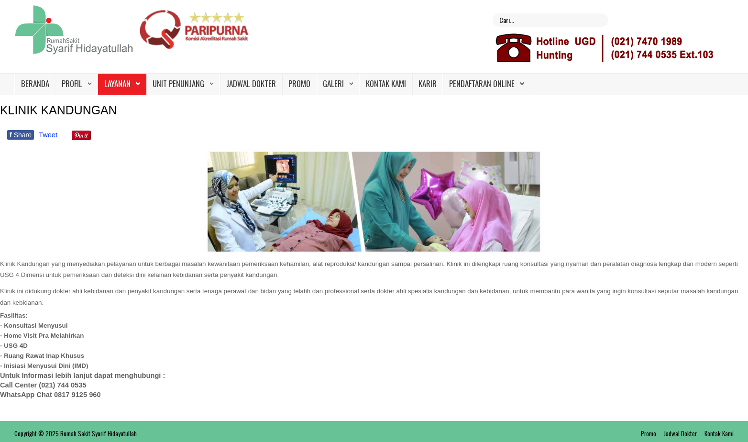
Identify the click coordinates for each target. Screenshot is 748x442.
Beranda (35, 83)
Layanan (117, 83)
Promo (299, 83)
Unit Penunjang (178, 83)
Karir (427, 83)
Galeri (333, 83)
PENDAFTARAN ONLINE (482, 83)
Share (21, 135)
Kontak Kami (386, 83)
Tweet (48, 135)
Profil (72, 83)
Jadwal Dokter (251, 83)
